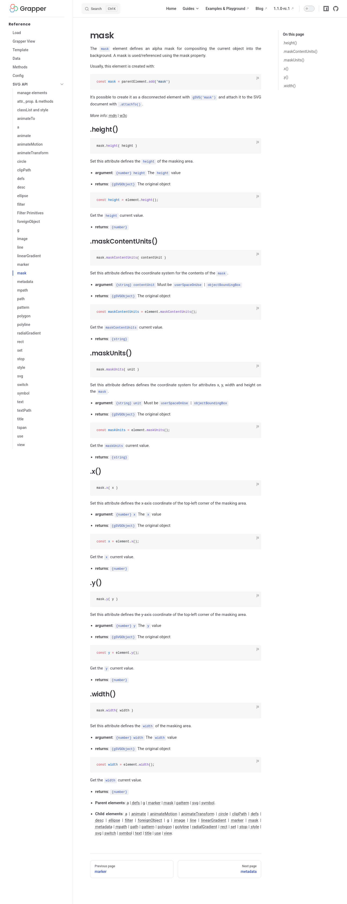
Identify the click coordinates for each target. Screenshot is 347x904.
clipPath (239, 805)
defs (136, 794)
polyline (182, 818)
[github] (336, 8)
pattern (182, 794)
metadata (103, 818)
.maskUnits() (293, 60)
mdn (113, 114)
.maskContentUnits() (300, 51)
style (255, 818)
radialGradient (204, 818)
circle (223, 805)
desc (99, 812)
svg (195, 794)
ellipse (114, 812)
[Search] (101, 8)
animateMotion (163, 805)
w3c (123, 114)
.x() (285, 69)
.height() (290, 43)
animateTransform (198, 805)
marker (154, 794)
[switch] (309, 9)
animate (138, 805)
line (193, 812)
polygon (165, 818)
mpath (121, 818)
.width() (289, 86)
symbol (208, 794)
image (179, 812)
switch (110, 824)
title (148, 824)
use (157, 824)
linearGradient (213, 812)
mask (168, 794)
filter (129, 812)
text (138, 824)
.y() (285, 77)
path (134, 818)
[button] (62, 84)
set (233, 818)
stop (243, 818)
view (168, 824)
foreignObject (150, 812)
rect (223, 818)
